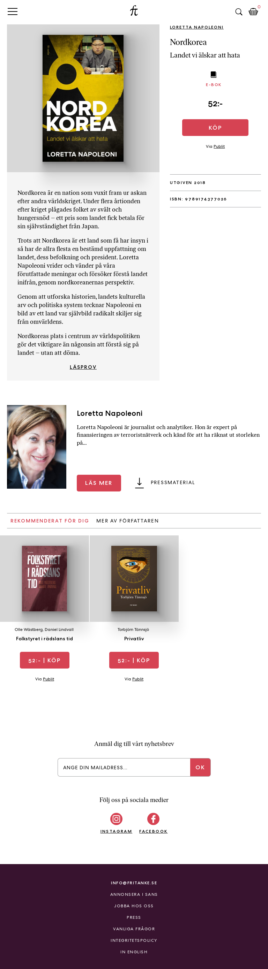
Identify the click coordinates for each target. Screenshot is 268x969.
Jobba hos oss (134, 906)
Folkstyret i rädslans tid (44, 638)
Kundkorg (253, 12)
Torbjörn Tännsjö (133, 629)
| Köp (44, 660)
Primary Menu (12, 11)
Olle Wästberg (29, 629)
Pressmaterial (173, 482)
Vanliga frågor (134, 929)
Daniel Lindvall (59, 629)
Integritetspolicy (134, 940)
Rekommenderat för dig (49, 521)
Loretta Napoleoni (197, 27)
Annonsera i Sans (134, 894)
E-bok (214, 84)
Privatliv (134, 638)
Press (134, 917)
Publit (219, 146)
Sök (239, 12)
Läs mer (98, 483)
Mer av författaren (127, 521)
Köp (215, 127)
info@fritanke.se (134, 882)
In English (134, 952)
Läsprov (83, 367)
